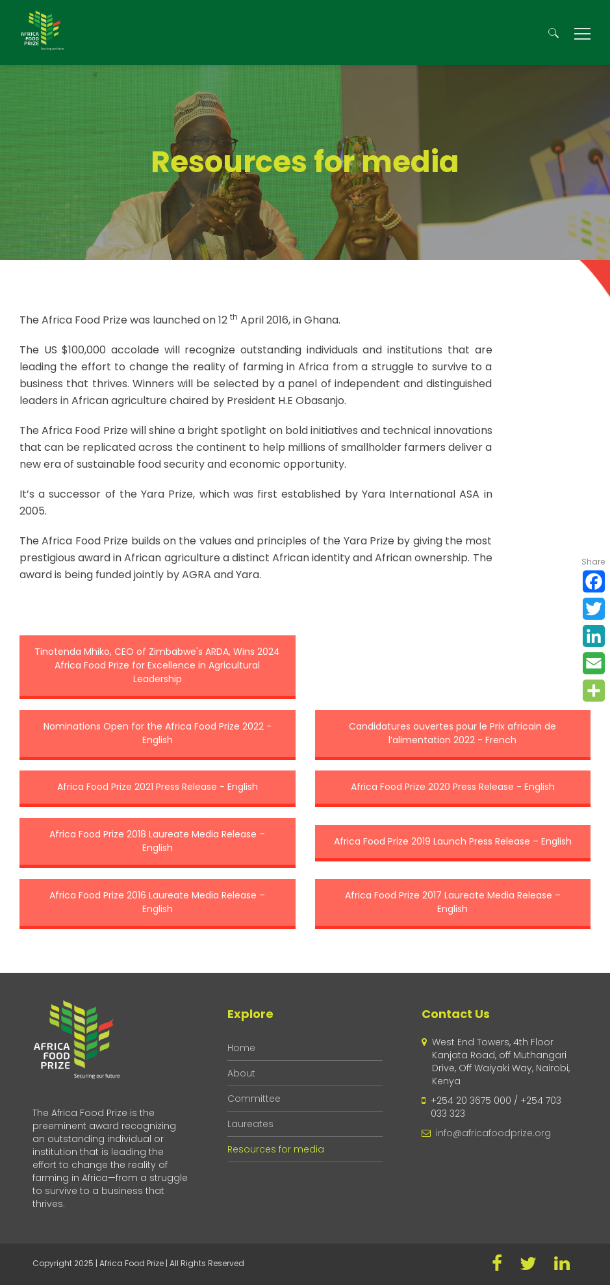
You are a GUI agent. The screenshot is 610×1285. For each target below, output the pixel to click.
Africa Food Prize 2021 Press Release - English (157, 786)
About (241, 1073)
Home (241, 1047)
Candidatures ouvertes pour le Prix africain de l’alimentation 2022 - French (452, 733)
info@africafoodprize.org (493, 1132)
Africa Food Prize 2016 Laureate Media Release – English (157, 902)
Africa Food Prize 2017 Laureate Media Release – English (453, 902)
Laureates (250, 1123)
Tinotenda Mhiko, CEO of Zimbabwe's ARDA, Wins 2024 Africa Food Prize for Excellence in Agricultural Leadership (157, 665)
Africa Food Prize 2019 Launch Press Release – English (453, 841)
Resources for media (275, 1149)
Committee (254, 1098)
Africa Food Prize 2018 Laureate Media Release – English (157, 841)
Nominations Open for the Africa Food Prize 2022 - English (158, 733)
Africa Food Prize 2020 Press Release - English (453, 786)
